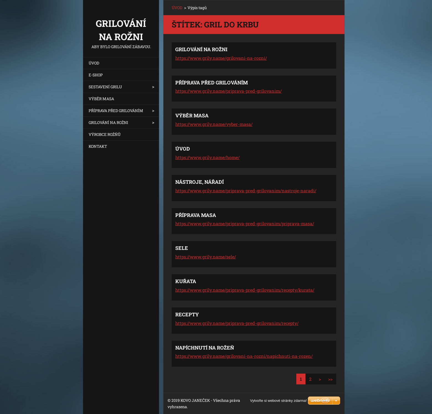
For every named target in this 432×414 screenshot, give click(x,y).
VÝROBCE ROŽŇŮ (104, 134)
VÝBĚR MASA (101, 98)
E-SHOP (96, 74)
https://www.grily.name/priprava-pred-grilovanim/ (228, 91)
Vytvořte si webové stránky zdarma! (278, 401)
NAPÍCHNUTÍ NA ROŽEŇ (204, 347)
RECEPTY (187, 314)
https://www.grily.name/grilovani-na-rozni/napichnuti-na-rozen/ (244, 356)
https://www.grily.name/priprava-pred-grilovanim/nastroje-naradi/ (245, 190)
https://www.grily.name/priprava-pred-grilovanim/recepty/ (237, 323)
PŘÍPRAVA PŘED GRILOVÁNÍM (116, 110)
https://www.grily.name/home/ (207, 157)
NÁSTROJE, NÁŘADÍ (199, 181)
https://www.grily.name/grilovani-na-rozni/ (221, 58)
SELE (181, 248)
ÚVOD (94, 63)
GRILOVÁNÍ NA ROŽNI (108, 122)
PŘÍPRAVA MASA (195, 215)
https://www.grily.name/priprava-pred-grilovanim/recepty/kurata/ (244, 290)
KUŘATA (185, 281)
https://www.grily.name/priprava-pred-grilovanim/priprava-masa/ (244, 223)
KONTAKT (98, 146)
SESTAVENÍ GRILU (105, 86)
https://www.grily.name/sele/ (205, 257)
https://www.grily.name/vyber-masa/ (214, 124)
